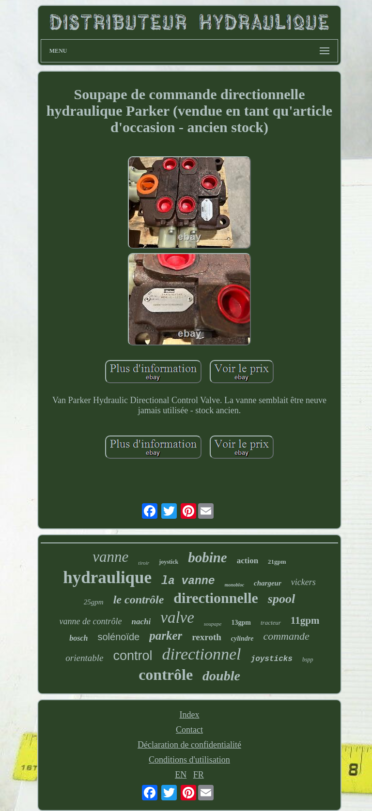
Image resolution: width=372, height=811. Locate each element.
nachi (141, 621)
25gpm (94, 602)
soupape (213, 624)
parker (165, 635)
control (132, 655)
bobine (207, 557)
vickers (303, 582)
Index (189, 715)
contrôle (166, 674)
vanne (110, 556)
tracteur (271, 622)
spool (281, 599)
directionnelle (215, 598)
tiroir (143, 563)
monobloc (235, 584)
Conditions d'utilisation (189, 760)
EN (180, 775)
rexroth (206, 637)
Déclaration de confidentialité (189, 745)
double (221, 675)
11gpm (305, 620)
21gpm (277, 561)
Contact (189, 730)
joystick (168, 561)
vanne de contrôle (91, 621)
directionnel (201, 654)
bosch (78, 638)
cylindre (242, 638)
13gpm (241, 622)
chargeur (267, 583)
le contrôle (138, 599)
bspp (307, 659)
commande (286, 636)
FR (198, 775)
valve (177, 617)
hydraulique (107, 577)
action (247, 560)
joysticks (272, 659)
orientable (84, 658)
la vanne (188, 581)
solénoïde (118, 636)
